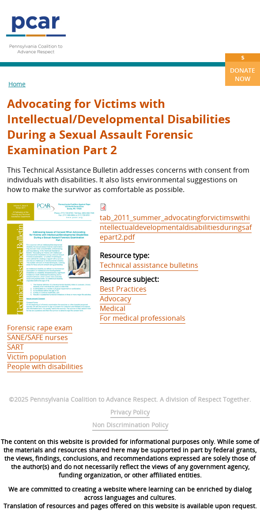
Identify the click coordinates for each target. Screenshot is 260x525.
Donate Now (242, 68)
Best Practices (123, 289)
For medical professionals (142, 318)
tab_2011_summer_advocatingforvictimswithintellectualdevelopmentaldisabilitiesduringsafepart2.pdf (176, 227)
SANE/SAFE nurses (37, 337)
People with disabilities (45, 366)
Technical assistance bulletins (149, 265)
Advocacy (115, 298)
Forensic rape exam (39, 328)
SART (15, 347)
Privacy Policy (130, 412)
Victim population (36, 357)
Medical (112, 308)
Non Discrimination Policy (130, 425)
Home (17, 84)
